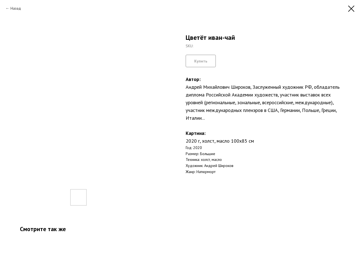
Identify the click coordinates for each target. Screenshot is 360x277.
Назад (15, 8)
